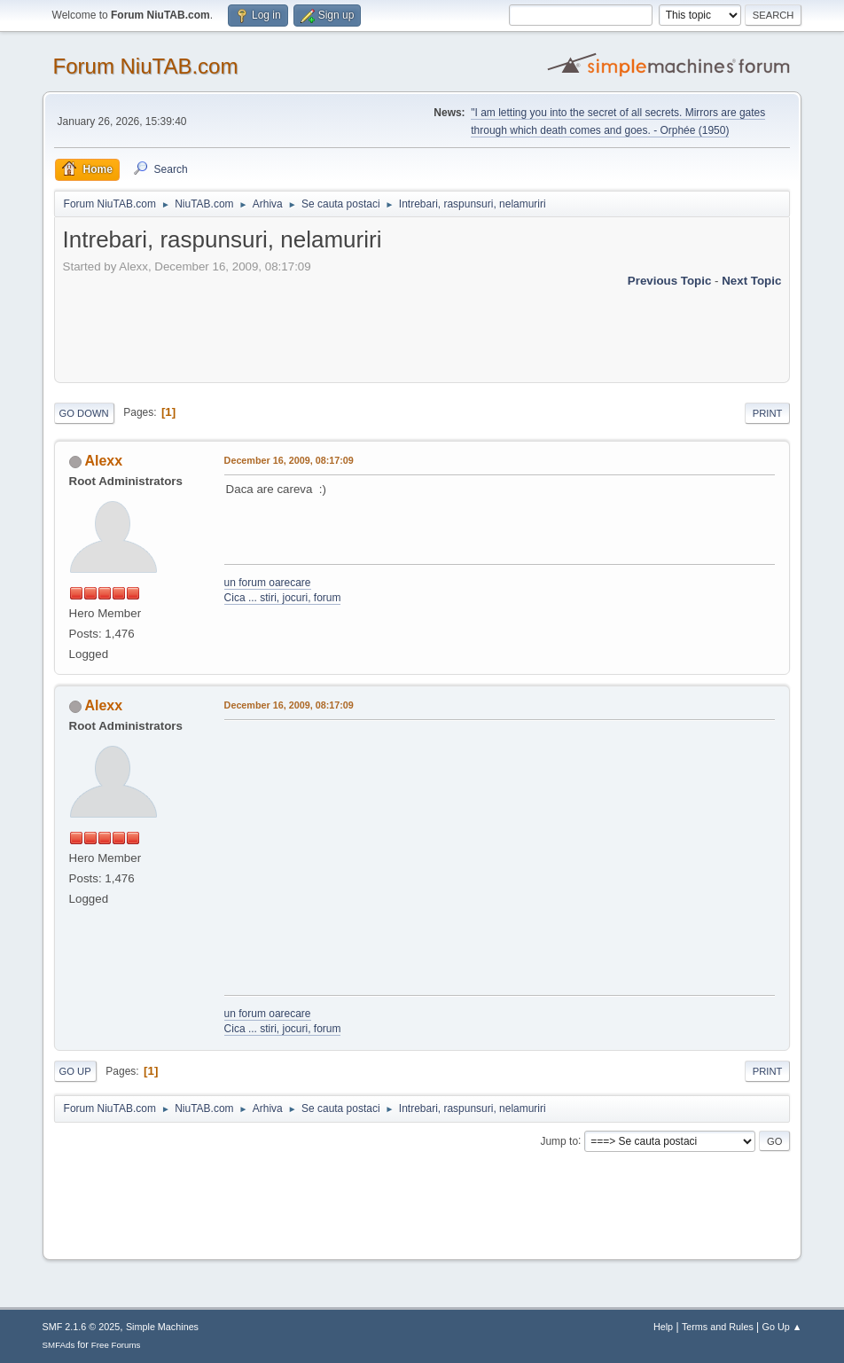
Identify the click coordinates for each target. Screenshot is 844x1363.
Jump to (559, 1140)
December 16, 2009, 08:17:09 (289, 460)
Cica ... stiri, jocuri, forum (282, 597)
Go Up (75, 1071)
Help (663, 1326)
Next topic (751, 280)
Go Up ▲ (782, 1326)
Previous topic (670, 280)
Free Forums (116, 1345)
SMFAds (59, 1345)
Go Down (84, 413)
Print (768, 413)
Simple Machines (162, 1326)
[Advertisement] (385, 330)
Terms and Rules (718, 1326)
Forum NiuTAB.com (145, 66)
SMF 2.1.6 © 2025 (82, 1326)
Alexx (103, 460)
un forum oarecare (267, 582)
